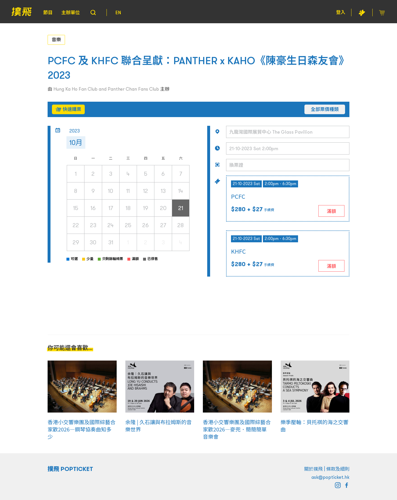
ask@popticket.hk (330, 477)
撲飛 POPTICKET (70, 469)
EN (118, 12)
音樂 (56, 39)
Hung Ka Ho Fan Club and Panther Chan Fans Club (106, 89)
